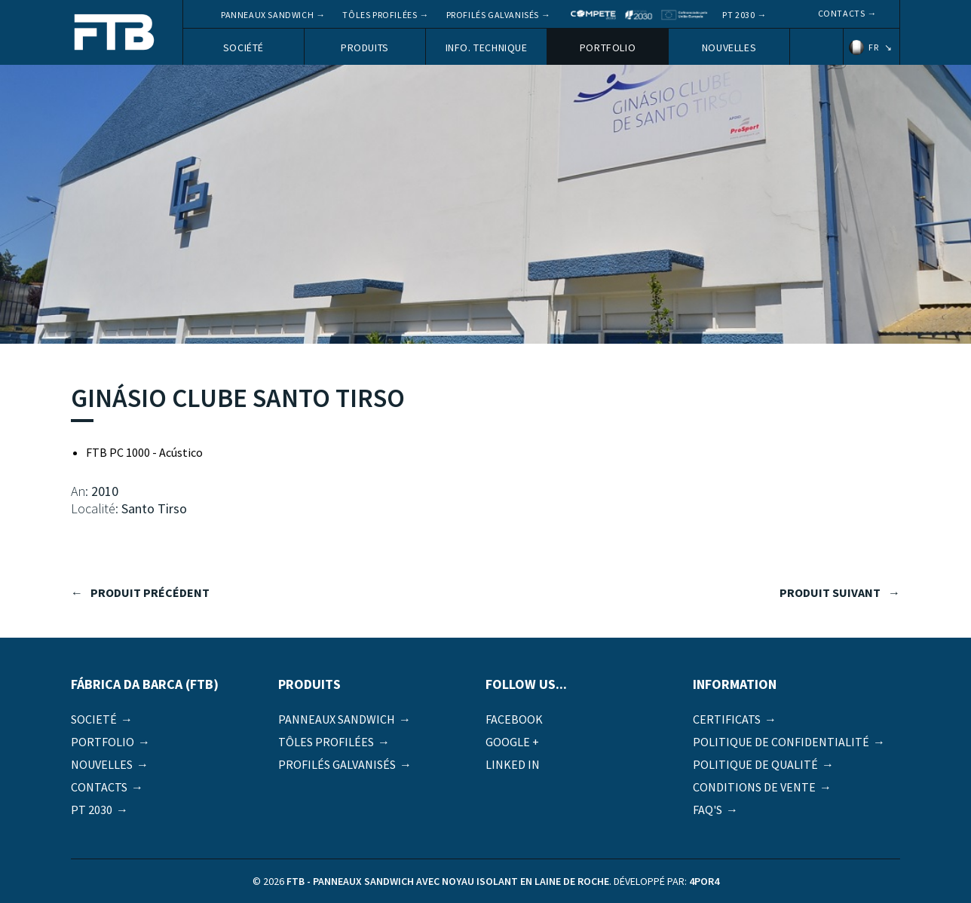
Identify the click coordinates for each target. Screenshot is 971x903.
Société (243, 47)
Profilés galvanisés (492, 14)
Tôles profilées (379, 14)
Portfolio (608, 47)
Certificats (727, 719)
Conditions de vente (754, 786)
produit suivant (830, 592)
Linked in (513, 764)
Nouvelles (729, 47)
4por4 (704, 881)
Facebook (514, 719)
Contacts (841, 13)
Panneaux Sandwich (267, 14)
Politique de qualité (755, 764)
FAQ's (707, 809)
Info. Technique (487, 47)
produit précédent (150, 592)
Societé (94, 719)
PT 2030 (738, 14)
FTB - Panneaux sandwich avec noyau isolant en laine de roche (114, 33)
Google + (512, 741)
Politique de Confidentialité (781, 741)
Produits (365, 47)
